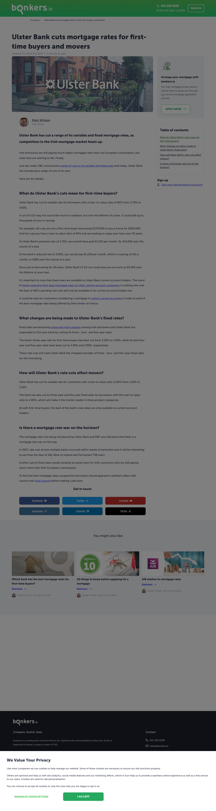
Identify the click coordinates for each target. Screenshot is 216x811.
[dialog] (108, 405)
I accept (83, 796)
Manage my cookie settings (31, 796)
